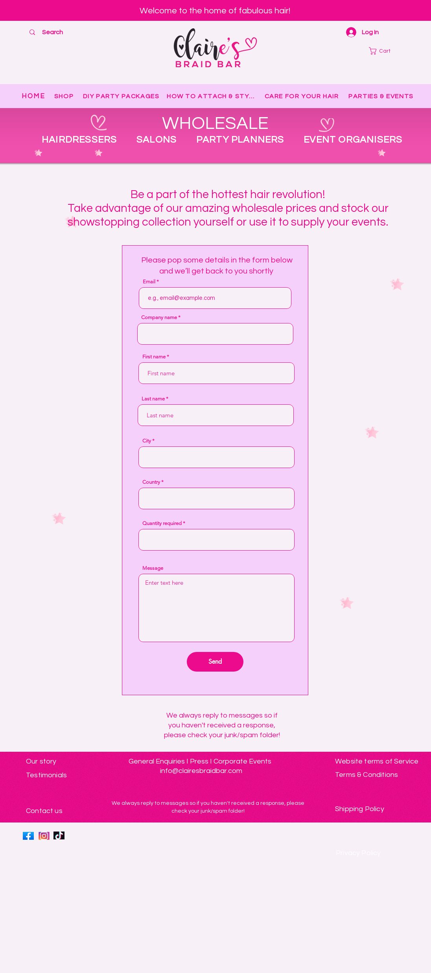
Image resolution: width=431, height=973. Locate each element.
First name (154, 356)
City (146, 440)
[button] (386, 51)
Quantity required (162, 523)
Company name (159, 317)
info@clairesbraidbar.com (201, 771)
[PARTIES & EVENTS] (381, 96)
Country (151, 482)
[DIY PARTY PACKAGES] (121, 96)
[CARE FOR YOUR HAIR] (302, 96)
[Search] (52, 32)
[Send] (215, 662)
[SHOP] (64, 96)
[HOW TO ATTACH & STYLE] (212, 96)
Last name (153, 398)
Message (152, 568)
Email (149, 281)
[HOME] (33, 96)
